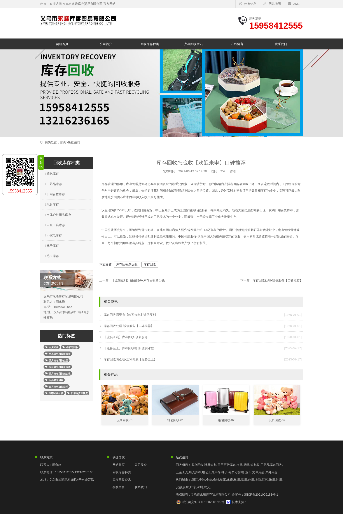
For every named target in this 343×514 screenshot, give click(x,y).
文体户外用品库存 (57, 215)
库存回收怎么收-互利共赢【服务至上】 (203, 359)
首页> (64, 142)
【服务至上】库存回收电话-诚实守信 (203, 348)
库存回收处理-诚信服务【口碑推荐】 (278, 280)
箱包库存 (51, 173)
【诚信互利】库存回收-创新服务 (203, 337)
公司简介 (106, 44)
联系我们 (281, 44)
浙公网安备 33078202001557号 (203, 502)
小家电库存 (53, 235)
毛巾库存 (51, 256)
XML (296, 3)
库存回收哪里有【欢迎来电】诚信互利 (203, 314)
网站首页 (62, 44)
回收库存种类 (149, 44)
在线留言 (237, 44)
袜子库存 (51, 245)
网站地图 (275, 3)
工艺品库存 (53, 184)
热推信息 (250, 3)
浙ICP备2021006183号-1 (261, 494)
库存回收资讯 (193, 44)
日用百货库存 (54, 194)
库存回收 (150, 264)
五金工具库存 (54, 225)
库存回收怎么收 (127, 264)
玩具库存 (51, 204)
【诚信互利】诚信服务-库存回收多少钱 (138, 280)
